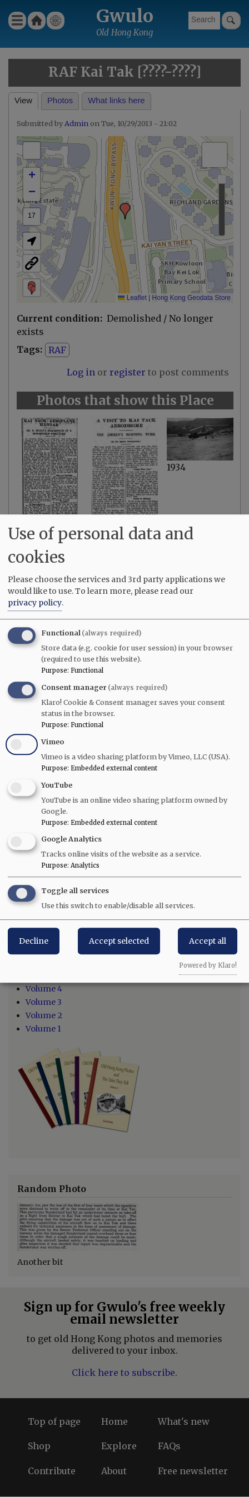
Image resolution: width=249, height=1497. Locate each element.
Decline (33, 941)
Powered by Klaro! (208, 965)
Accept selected (119, 941)
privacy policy (35, 603)
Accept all (207, 941)
